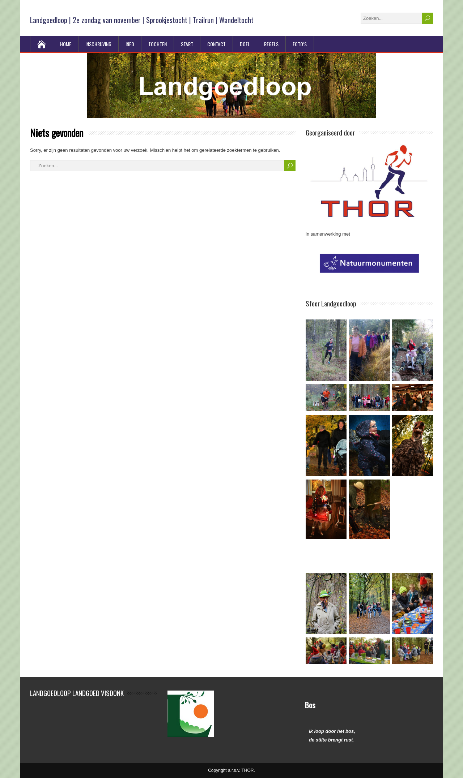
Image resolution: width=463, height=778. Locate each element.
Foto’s (300, 44)
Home (65, 44)
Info (130, 44)
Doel (245, 44)
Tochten (157, 44)
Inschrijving (98, 44)
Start (187, 44)
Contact (216, 44)
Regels (271, 44)
